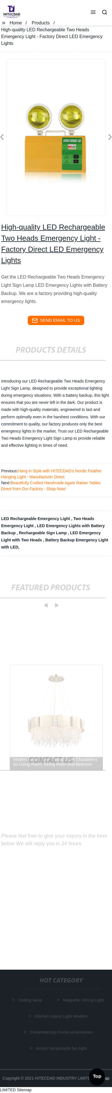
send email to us (56, 320)
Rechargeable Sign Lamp (43, 533)
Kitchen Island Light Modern (61, 1015)
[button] (93, 12)
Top (97, 1075)
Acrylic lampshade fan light (61, 1048)
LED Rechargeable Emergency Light (36, 518)
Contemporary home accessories (61, 1032)
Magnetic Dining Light (83, 1000)
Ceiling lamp (30, 1000)
